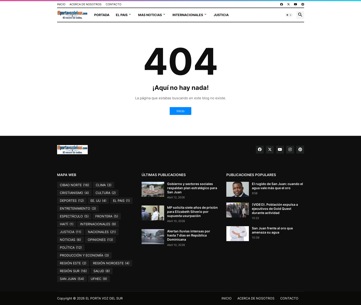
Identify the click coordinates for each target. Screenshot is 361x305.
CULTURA (106, 193)
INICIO (61, 4)
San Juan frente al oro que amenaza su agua (272, 230)
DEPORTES (72, 200)
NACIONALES (102, 232)
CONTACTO (113, 4)
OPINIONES (100, 239)
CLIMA (103, 185)
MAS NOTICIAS (150, 15)
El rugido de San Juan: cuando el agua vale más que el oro (277, 186)
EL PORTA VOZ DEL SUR (104, 298)
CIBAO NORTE (74, 185)
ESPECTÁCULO (74, 216)
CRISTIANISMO (74, 193)
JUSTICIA (221, 15)
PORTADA (101, 15)
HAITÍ (66, 224)
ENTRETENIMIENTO (78, 208)
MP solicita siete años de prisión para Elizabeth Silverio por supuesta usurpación (192, 211)
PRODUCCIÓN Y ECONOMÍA (84, 255)
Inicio (180, 111)
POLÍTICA (71, 247)
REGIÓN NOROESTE (111, 263)
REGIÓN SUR (73, 271)
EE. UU (98, 200)
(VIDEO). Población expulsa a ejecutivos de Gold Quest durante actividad (275, 208)
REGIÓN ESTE (73, 263)
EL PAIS (122, 15)
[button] (289, 15)
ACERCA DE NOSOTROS (86, 4)
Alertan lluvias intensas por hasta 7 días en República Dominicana (188, 235)
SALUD (101, 271)
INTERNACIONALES (187, 15)
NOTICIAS (70, 239)
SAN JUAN (72, 278)
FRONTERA (106, 216)
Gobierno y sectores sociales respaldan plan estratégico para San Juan (192, 188)
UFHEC (99, 278)
